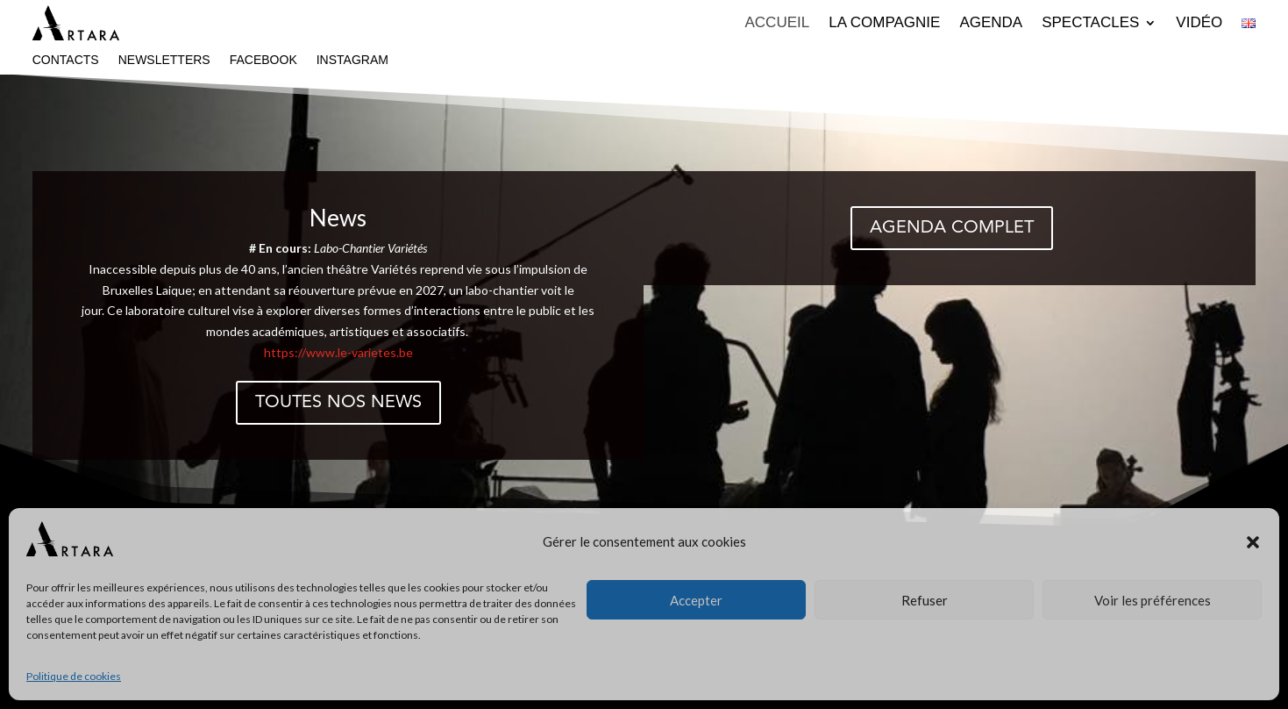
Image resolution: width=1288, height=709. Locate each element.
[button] (1253, 542)
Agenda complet (952, 228)
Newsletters (164, 60)
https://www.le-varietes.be (338, 352)
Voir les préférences (1152, 600)
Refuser (924, 600)
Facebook (263, 60)
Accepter (696, 600)
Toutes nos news (338, 403)
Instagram (352, 60)
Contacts (65, 60)
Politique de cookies (73, 676)
